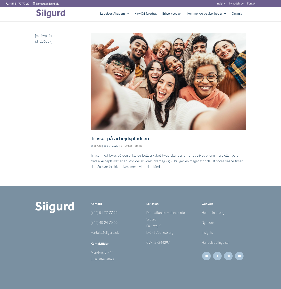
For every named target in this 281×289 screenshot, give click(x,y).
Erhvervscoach (172, 14)
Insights (221, 3)
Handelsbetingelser (216, 242)
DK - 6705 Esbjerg (159, 232)
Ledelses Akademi (112, 14)
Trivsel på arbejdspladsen (120, 138)
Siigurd (97, 145)
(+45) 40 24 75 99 (104, 222)
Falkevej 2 (153, 226)
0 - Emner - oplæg (131, 145)
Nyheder (208, 222)
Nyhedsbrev (236, 3)
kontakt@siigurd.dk (105, 232)
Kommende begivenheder (204, 14)
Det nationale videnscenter (166, 213)
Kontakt (251, 3)
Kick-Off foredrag (145, 14)
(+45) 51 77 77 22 (104, 213)
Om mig (237, 14)
